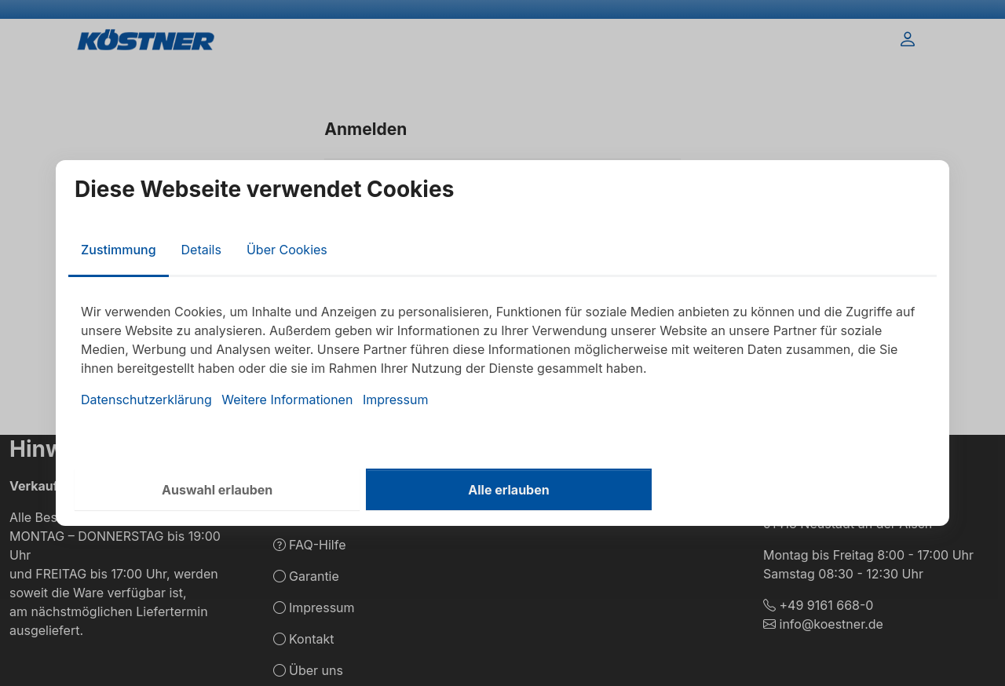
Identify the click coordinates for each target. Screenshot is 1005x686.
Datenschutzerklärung (146, 399)
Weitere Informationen (287, 399)
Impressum (396, 399)
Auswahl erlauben (217, 490)
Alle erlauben (508, 490)
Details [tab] (201, 249)
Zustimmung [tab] (118, 249)
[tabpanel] (502, 355)
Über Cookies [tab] (287, 249)
